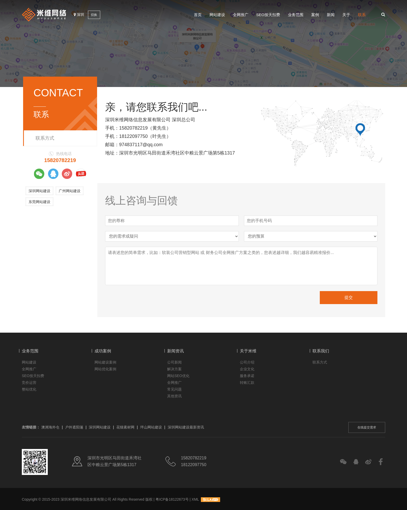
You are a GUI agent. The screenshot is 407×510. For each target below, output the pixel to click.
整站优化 (29, 389)
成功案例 (102, 351)
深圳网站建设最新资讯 (186, 427)
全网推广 (240, 14)
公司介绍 (247, 362)
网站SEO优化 (178, 376)
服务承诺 (247, 376)
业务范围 (295, 14)
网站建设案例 (105, 362)
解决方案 (174, 369)
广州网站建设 (69, 191)
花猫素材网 (125, 427)
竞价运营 (29, 382)
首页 (198, 14)
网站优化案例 (105, 369)
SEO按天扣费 (268, 14)
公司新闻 (174, 362)
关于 (346, 14)
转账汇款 (247, 382)
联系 (362, 14)
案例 (315, 14)
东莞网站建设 (39, 202)
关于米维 (248, 351)
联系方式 (45, 138)
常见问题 (174, 389)
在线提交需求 (366, 427)
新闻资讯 (175, 351)
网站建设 (217, 14)
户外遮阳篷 (74, 427)
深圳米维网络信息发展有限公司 (85, 499)
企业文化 (247, 369)
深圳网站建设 (39, 191)
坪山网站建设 (151, 427)
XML (195, 499)
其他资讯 (174, 396)
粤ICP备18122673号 (172, 499)
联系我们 (321, 351)
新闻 (331, 14)
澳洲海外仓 (50, 427)
